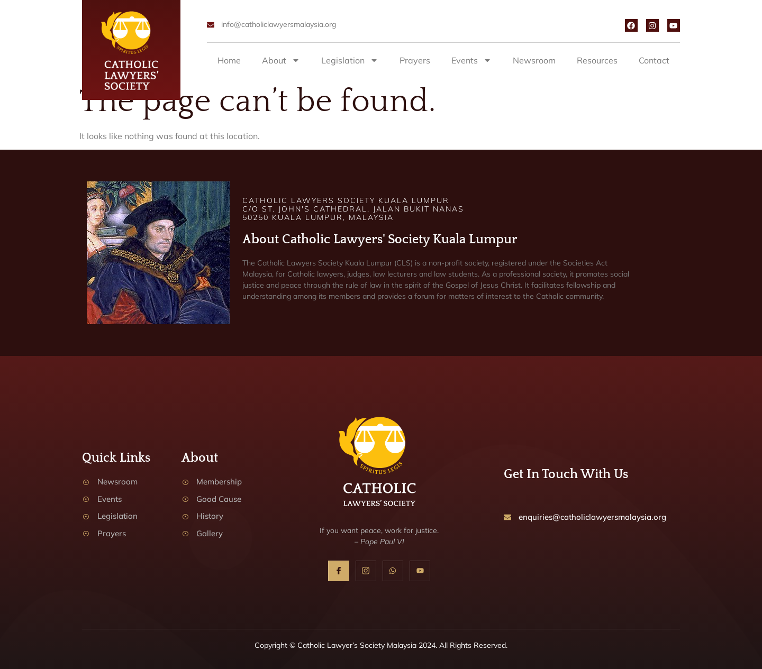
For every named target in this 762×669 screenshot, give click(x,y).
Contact (654, 60)
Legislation (349, 60)
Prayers (415, 60)
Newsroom (534, 60)
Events (471, 60)
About (281, 60)
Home (229, 60)
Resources (597, 60)
